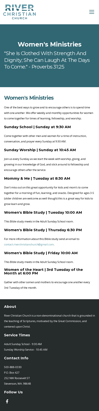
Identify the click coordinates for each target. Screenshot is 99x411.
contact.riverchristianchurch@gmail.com (29, 244)
